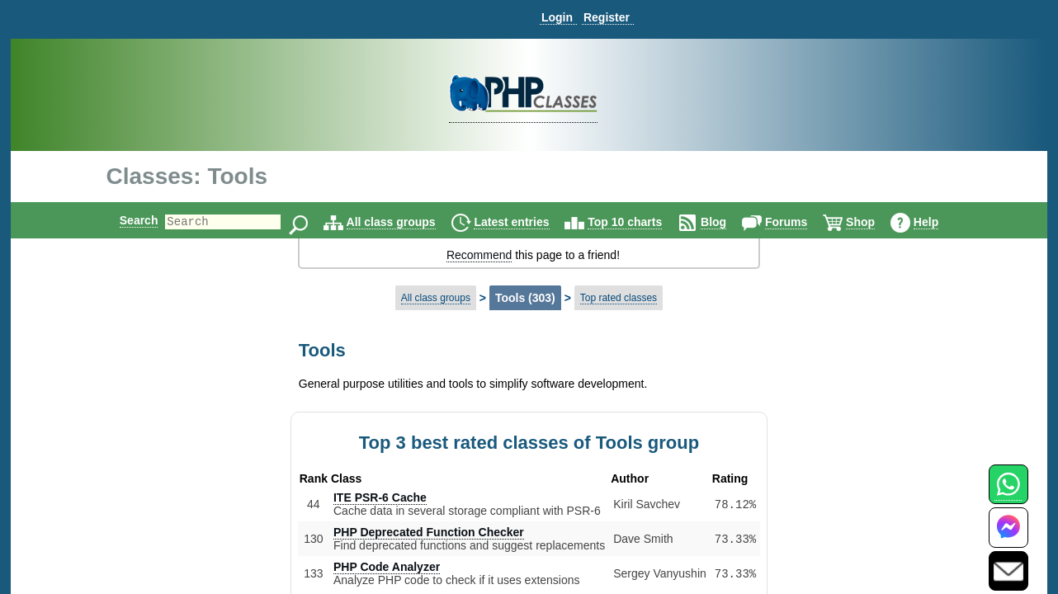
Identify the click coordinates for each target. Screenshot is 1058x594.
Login (557, 17)
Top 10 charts (639, 222)
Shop (874, 222)
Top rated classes (618, 298)
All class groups (405, 222)
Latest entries (525, 222)
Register (606, 17)
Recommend (479, 255)
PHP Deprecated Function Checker (428, 532)
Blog (727, 222)
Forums (800, 222)
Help (940, 222)
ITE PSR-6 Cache (380, 497)
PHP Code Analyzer (386, 566)
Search (125, 220)
